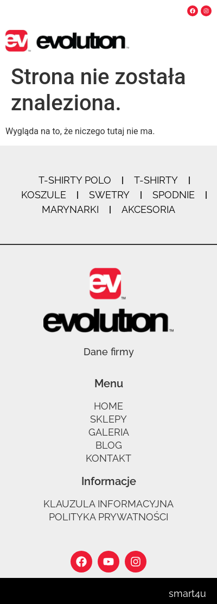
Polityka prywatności (108, 517)
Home (108, 406)
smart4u (187, 593)
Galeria (108, 432)
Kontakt (108, 458)
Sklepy (108, 419)
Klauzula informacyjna (108, 503)
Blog (108, 445)
